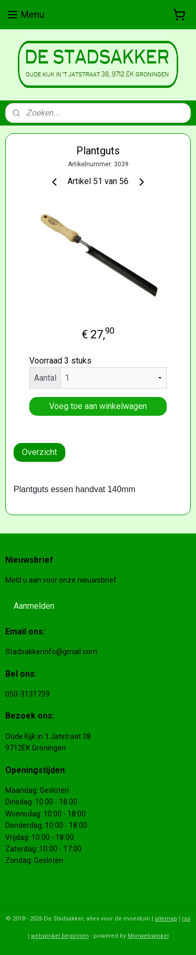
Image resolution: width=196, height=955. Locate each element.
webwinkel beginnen (60, 936)
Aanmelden (34, 606)
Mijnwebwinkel (148, 936)
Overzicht (39, 452)
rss (186, 918)
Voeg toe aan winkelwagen (98, 406)
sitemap (166, 918)
